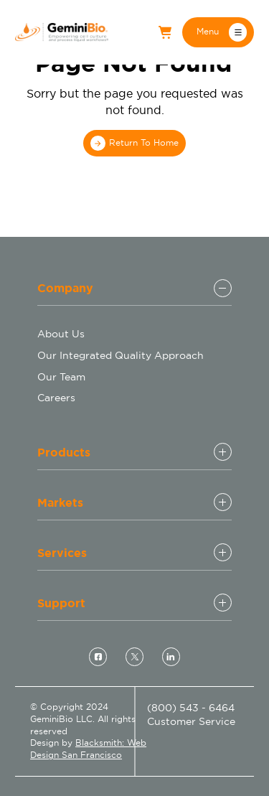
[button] (218, 32)
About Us (61, 334)
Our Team (61, 377)
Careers (56, 397)
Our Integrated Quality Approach (120, 355)
